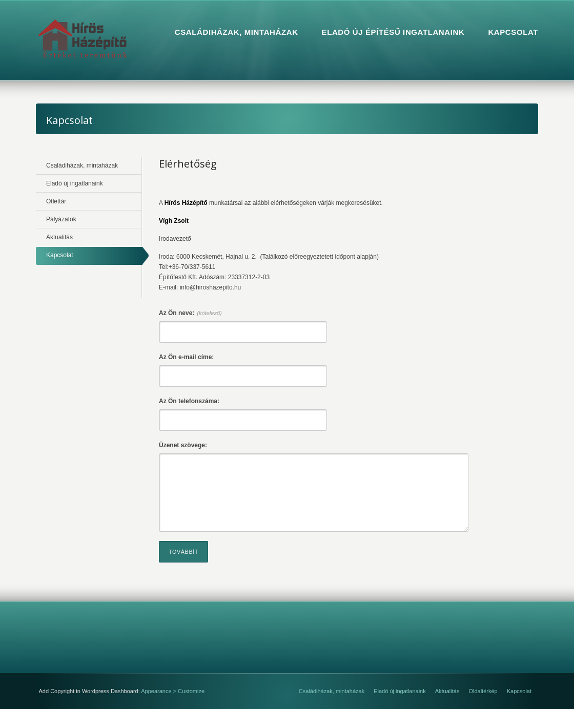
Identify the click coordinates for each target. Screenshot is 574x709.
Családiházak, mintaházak (82, 165)
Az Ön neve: (190, 313)
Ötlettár (56, 201)
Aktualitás (59, 237)
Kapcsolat (59, 255)
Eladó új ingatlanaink (74, 183)
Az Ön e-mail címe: (186, 357)
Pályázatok (61, 219)
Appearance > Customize (172, 691)
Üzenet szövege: (183, 445)
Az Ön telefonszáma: (189, 401)
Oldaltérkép (482, 691)
